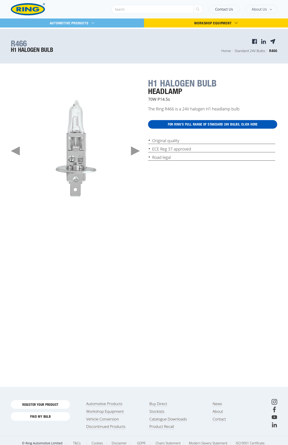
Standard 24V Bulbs (250, 50)
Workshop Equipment (216, 23)
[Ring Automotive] (39, 9)
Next (135, 150)
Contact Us (224, 9)
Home (226, 50)
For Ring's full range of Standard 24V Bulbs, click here (213, 125)
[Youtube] (274, 421)
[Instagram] (274, 406)
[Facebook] (274, 414)
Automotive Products (72, 23)
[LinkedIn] (274, 429)
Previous (15, 150)
